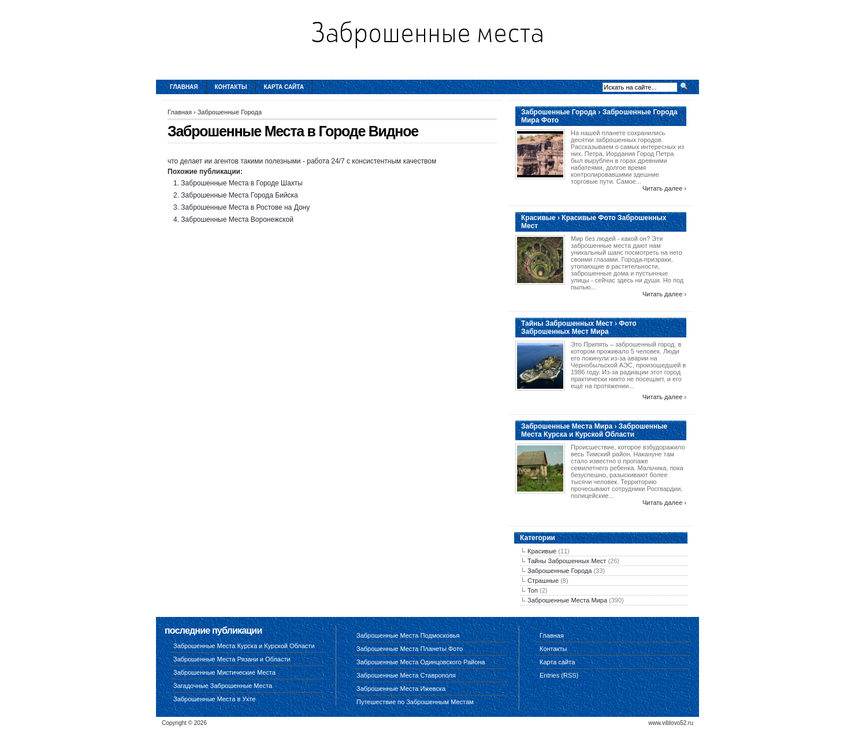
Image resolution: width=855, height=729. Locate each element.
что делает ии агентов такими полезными (234, 161)
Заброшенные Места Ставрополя (406, 675)
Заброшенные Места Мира (567, 600)
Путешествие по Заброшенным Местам (415, 701)
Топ (532, 590)
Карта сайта (284, 87)
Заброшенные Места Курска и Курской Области (244, 645)
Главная (184, 87)
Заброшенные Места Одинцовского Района (420, 662)
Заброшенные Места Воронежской (237, 219)
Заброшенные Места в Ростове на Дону (245, 207)
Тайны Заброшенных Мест (566, 560)
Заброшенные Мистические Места (224, 672)
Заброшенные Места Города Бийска (239, 195)
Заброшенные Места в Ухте (214, 698)
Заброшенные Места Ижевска (400, 688)
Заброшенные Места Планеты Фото (409, 648)
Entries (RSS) (559, 675)
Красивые (541, 551)
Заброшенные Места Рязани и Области (232, 659)
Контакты (231, 87)
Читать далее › (664, 188)
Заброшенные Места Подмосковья (407, 635)
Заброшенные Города (230, 112)
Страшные (543, 580)
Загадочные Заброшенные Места (222, 685)
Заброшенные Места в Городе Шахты (241, 183)
